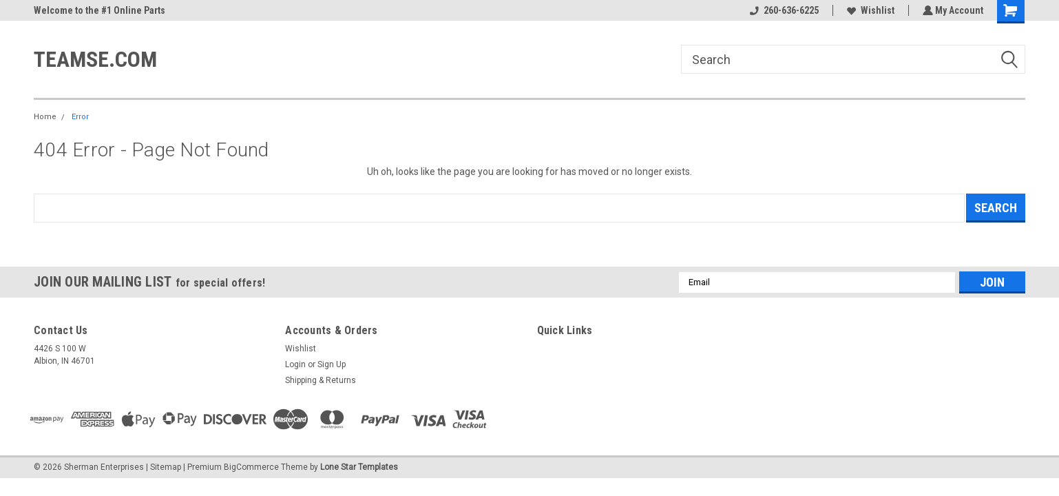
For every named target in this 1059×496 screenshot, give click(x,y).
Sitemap (165, 467)
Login (295, 364)
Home (45, 116)
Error (80, 116)
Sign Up (331, 364)
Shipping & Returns (320, 380)
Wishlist (869, 10)
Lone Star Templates (359, 467)
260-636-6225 (782, 10)
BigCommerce (251, 467)
